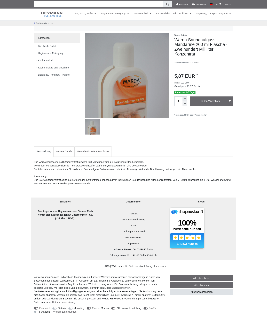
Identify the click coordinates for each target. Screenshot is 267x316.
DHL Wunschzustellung (128, 308)
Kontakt (133, 213)
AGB (133, 225)
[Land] (211, 4)
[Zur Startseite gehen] (43, 23)
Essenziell (44, 308)
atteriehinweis (134, 237)
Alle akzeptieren (201, 278)
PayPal (152, 308)
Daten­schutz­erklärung (63, 302)
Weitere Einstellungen (64, 311)
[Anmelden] (182, 4)
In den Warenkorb (216, 101)
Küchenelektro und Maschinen (172, 13)
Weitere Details (64, 151)
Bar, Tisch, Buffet (84, 13)
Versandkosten (200, 115)
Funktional (44, 311)
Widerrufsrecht (119, 266)
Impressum (133, 243)
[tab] (44, 151)
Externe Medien (100, 308)
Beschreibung (43, 151)
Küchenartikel (141, 13)
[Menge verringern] (185, 103)
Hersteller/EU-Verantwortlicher (93, 151)
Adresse (118, 249)
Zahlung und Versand (133, 231)
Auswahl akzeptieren (202, 292)
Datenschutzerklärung (133, 219)
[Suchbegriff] (98, 4)
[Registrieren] (199, 4)
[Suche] (167, 4)
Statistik (62, 308)
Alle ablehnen (201, 285)
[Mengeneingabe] (178, 101)
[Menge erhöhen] (185, 98)
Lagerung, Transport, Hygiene (212, 13)
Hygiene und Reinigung (113, 13)
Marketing (79, 308)
